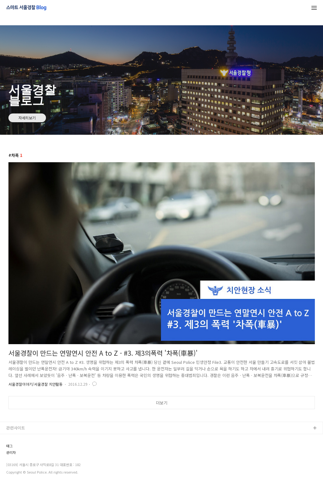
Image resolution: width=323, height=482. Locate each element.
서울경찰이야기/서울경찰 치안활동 (35, 384)
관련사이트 (15, 428)
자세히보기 (27, 117)
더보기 (161, 403)
